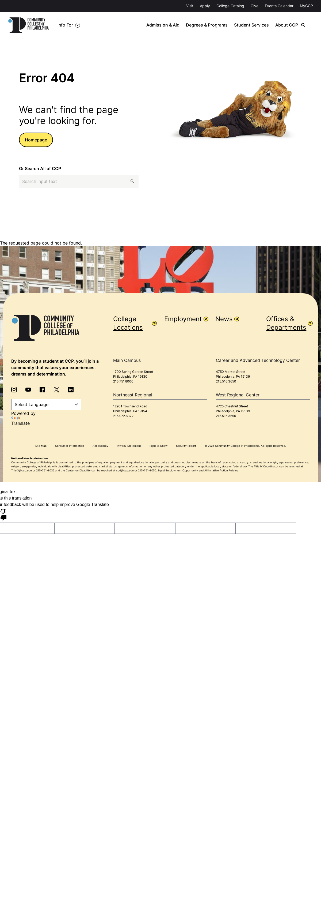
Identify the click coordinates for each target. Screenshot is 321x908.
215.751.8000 (123, 381)
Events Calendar (279, 5)
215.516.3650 (226, 381)
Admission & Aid (171, 25)
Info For (73, 25)
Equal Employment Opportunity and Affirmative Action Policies (198, 470)
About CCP (294, 25)
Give (254, 5)
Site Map (41, 445)
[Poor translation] (3, 514)
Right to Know (158, 445)
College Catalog (230, 5)
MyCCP (306, 5)
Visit (189, 5)
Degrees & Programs (215, 25)
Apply (205, 5)
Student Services (259, 25)
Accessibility (100, 445)
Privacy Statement (129, 445)
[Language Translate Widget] (46, 404)
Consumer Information (69, 445)
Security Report (186, 445)
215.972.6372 (123, 416)
